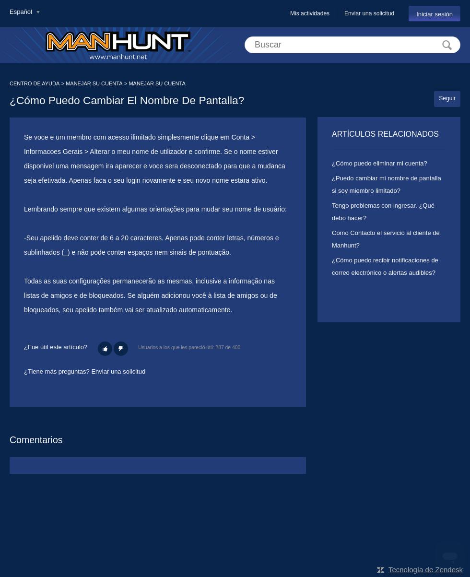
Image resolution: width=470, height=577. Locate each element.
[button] (105, 348)
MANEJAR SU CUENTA (94, 83)
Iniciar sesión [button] (434, 14)
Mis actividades (309, 13)
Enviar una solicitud (369, 13)
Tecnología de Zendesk (425, 569)
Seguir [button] (447, 98)
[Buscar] (352, 44)
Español (22, 11)
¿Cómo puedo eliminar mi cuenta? (379, 163)
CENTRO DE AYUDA (34, 83)
